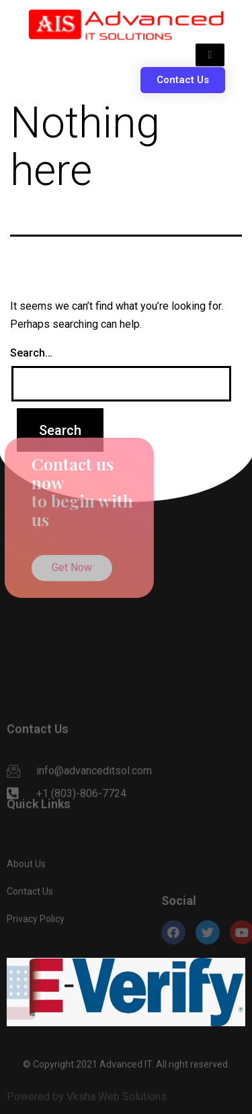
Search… (31, 353)
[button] (182, 80)
